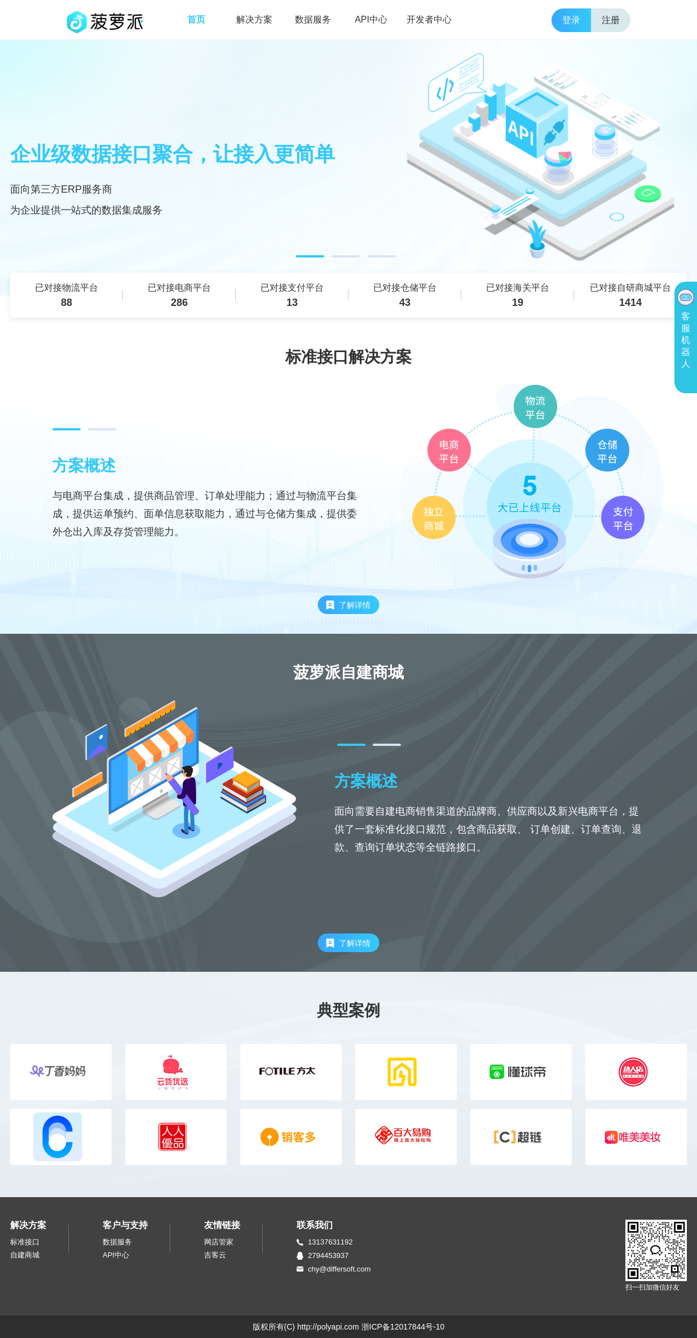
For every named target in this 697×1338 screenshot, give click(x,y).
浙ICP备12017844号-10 (403, 1326)
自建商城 (24, 1255)
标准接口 (24, 1242)
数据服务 (313, 19)
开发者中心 (429, 19)
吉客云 (215, 1255)
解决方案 (254, 19)
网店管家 (218, 1242)
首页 (196, 19)
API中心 (371, 19)
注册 (611, 20)
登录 (571, 20)
